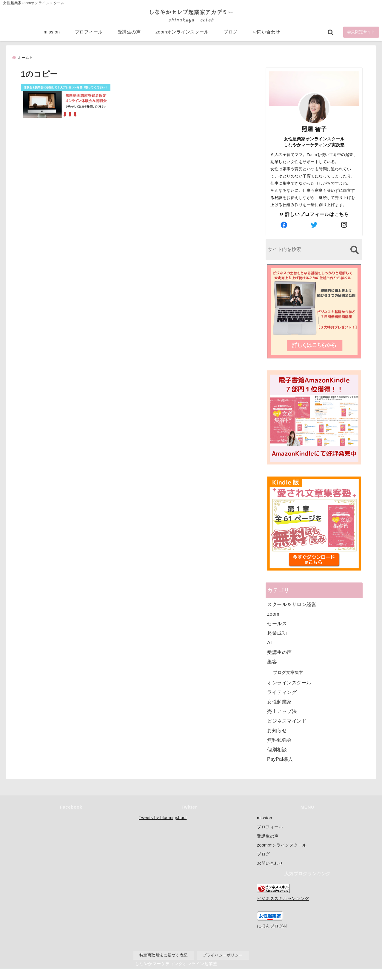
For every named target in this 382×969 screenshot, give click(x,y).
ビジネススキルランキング (283, 898)
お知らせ (277, 729)
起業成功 (277, 632)
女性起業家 (279, 701)
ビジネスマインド (286, 720)
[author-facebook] (284, 225)
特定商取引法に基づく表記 (163, 955)
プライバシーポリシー (223, 955)
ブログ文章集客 (288, 671)
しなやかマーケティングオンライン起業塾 (176, 963)
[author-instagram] (344, 225)
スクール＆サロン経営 (291, 603)
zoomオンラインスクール (182, 33)
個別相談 (277, 749)
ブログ (231, 33)
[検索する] (354, 249)
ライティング (282, 691)
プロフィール (89, 33)
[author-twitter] (314, 225)
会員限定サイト (361, 33)
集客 (272, 661)
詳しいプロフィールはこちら (314, 213)
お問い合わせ (266, 33)
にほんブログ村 (272, 926)
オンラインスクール (289, 682)
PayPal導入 (280, 758)
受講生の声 (129, 33)
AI (269, 642)
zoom (273, 613)
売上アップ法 (282, 710)
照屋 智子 (314, 128)
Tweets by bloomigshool (163, 817)
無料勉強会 (279, 739)
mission (52, 33)
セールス (277, 622)
